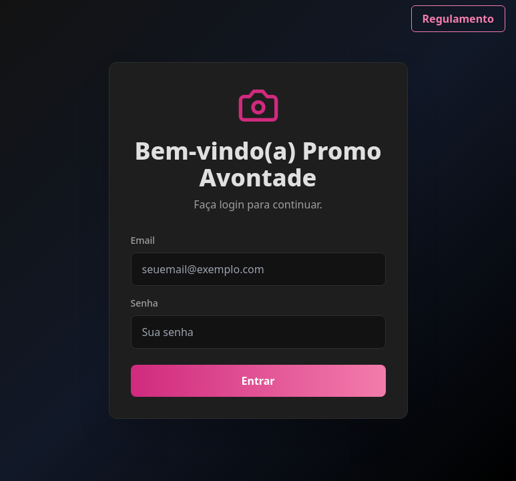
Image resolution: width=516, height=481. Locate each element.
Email (143, 240)
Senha (144, 303)
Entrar (258, 380)
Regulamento (458, 18)
